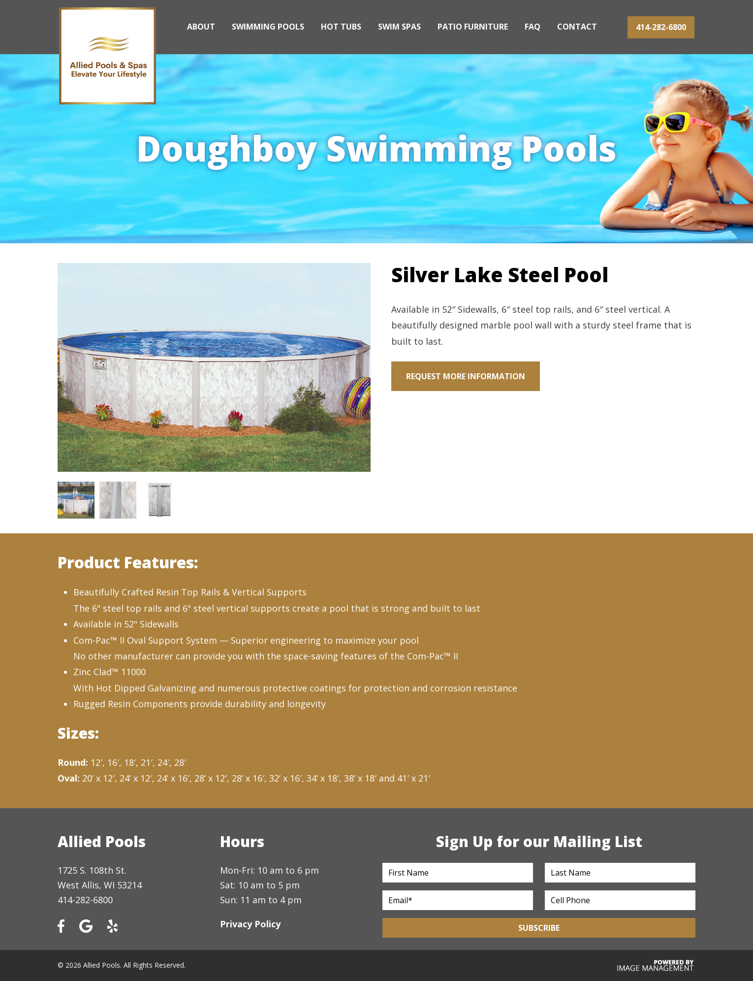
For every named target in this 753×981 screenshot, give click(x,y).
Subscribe (539, 927)
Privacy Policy (250, 924)
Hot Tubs (341, 26)
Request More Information (465, 376)
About (201, 26)
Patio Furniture (473, 26)
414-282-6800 (661, 27)
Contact (577, 26)
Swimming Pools (268, 26)
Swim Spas (399, 26)
